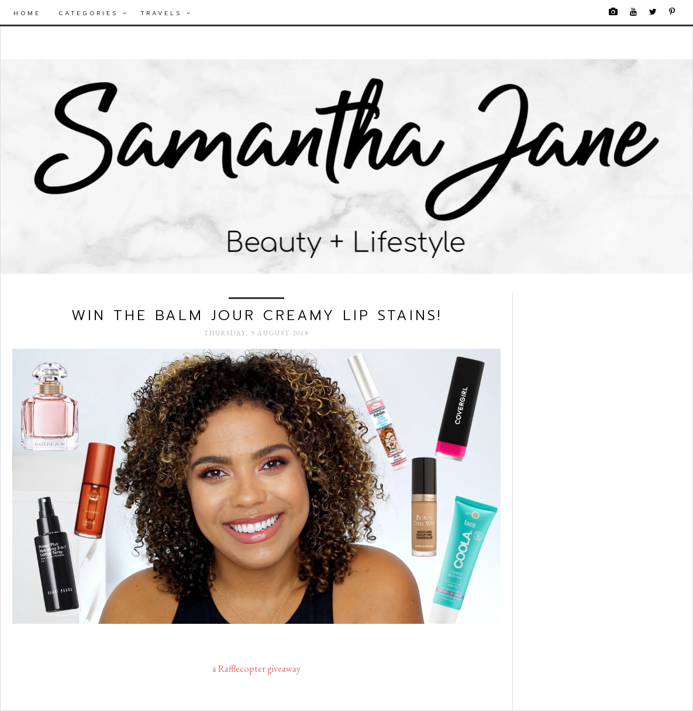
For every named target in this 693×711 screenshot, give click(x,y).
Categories (93, 13)
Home (27, 13)
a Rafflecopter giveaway (256, 668)
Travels (166, 13)
